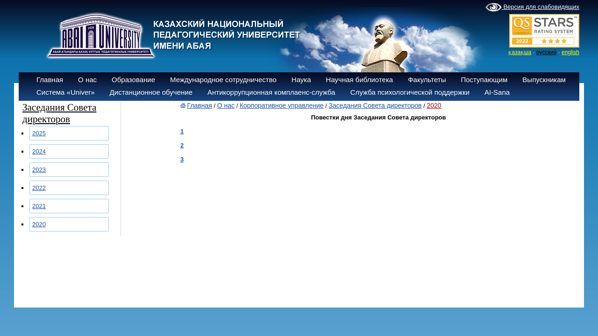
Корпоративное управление (282, 105)
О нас (87, 80)
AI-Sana (497, 92)
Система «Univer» (65, 92)
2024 (39, 151)
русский (546, 52)
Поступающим (484, 80)
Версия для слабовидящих (532, 7)
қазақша (519, 52)
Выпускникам (544, 80)
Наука (301, 80)
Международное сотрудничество (223, 80)
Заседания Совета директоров (375, 105)
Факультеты (427, 80)
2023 (39, 169)
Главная (49, 80)
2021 (39, 206)
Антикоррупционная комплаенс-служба (271, 92)
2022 (39, 187)
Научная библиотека (359, 80)
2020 (39, 224)
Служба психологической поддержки (410, 92)
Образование (133, 80)
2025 (39, 133)
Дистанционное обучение (151, 92)
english (570, 52)
